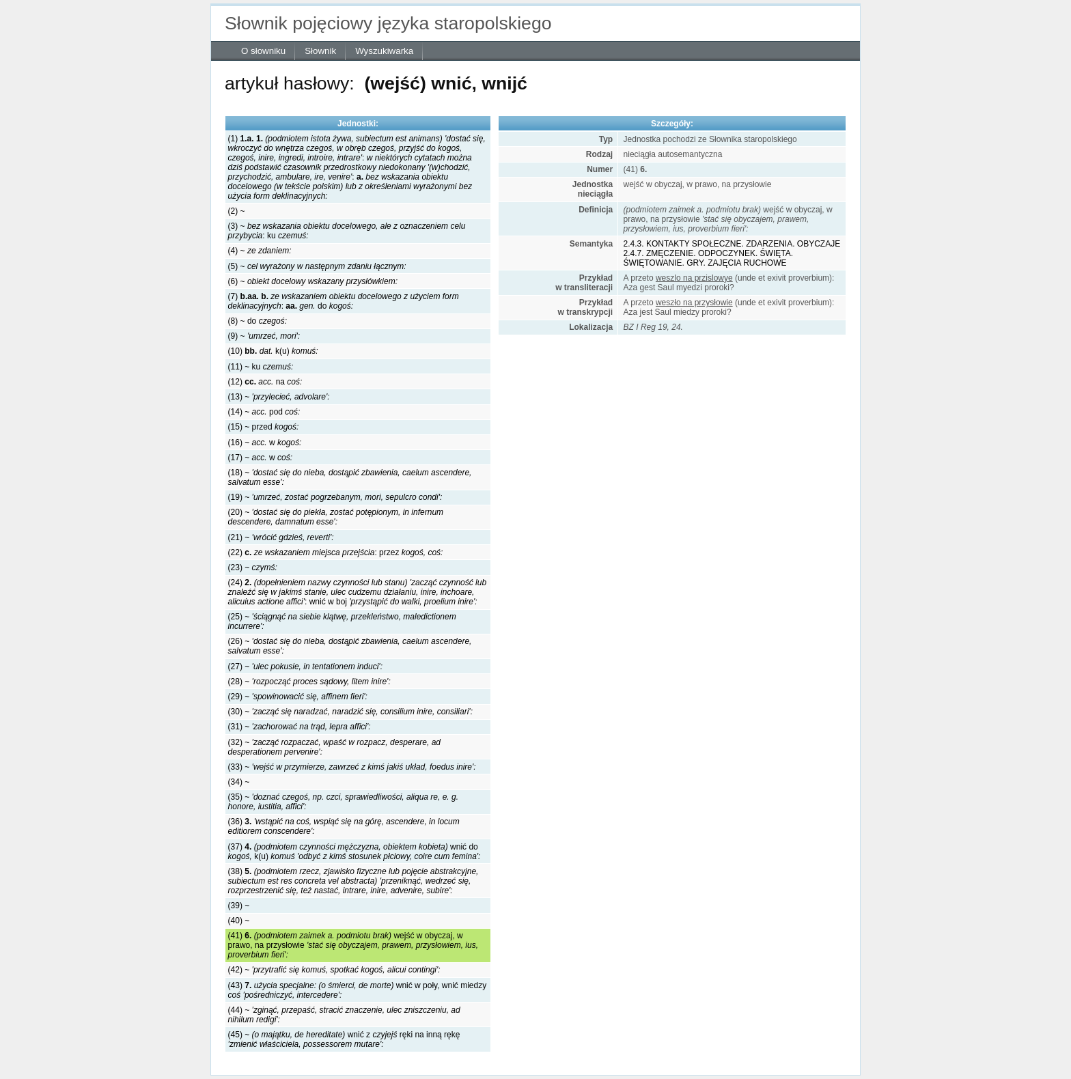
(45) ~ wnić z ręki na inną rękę (344, 1039)
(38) (353, 881)
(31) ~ (299, 726)
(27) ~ (305, 666)
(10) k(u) (273, 351)
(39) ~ (239, 905)
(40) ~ (239, 920)
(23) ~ (252, 567)
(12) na (265, 382)
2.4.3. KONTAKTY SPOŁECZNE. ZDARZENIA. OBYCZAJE (732, 244)
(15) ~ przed (263, 427)
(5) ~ (317, 266)
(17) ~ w (260, 457)
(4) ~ (260, 250)
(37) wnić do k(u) (354, 851)
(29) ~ (297, 696)
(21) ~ (281, 537)
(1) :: (357, 167)
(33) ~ (352, 767)
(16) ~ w (265, 442)
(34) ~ (239, 782)
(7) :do (343, 301)
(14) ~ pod (264, 412)
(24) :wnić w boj (357, 592)
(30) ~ (350, 711)
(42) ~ (334, 970)
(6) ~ (313, 281)
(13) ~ (279, 397)
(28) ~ (309, 681)
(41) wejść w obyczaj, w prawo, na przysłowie (353, 945)
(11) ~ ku (261, 367)
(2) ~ (236, 211)
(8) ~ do (257, 321)
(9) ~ (264, 336)
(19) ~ (335, 497)
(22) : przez (335, 552)
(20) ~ (335, 517)
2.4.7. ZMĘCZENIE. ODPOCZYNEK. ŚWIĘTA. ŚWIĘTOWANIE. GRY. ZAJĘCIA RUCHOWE (708, 258)
